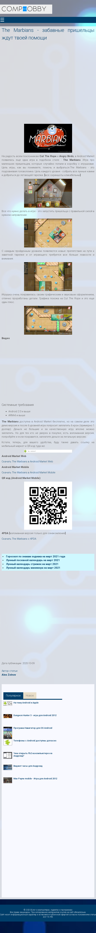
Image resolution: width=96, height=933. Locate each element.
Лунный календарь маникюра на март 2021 (33, 567)
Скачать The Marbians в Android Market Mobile (28, 472)
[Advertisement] (39, 81)
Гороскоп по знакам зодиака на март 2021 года (35, 556)
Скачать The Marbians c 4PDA (19, 538)
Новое (30, 695)
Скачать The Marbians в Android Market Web (27, 461)
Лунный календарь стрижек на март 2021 (32, 564)
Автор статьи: (10, 670)
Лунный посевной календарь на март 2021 (33, 560)
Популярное (13, 695)
